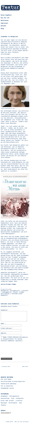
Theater (3, 405)
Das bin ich (5, 18)
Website (3, 333)
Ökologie (4, 403)
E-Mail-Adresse (7, 328)
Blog (2, 28)
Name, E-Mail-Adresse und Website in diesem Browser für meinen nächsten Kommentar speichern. (14, 339)
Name (3, 323)
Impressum (4, 23)
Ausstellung (5, 398)
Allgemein (4, 396)
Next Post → (25, 366)
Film (12, 398)
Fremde (21, 292)
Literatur (25, 290)
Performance (13, 403)
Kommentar (4, 310)
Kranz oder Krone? (7, 400)
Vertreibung (5, 293)
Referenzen (4, 20)
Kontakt (3, 26)
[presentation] (7, 349)
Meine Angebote (6, 15)
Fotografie (20, 398)
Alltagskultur (15, 290)
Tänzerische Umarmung (8, 384)
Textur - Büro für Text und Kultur (19, 421)
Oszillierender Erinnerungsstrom (13, 381)
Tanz (20, 403)
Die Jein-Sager (6, 379)
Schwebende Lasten (7, 388)
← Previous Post (5, 366)
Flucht (15, 292)
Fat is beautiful (7, 386)
